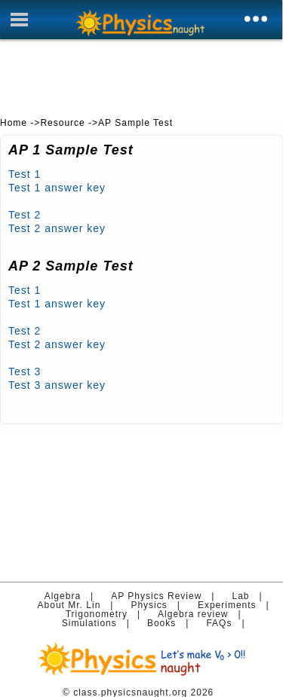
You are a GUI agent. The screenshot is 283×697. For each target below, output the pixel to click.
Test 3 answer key (57, 385)
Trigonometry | (106, 614)
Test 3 (24, 371)
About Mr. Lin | (79, 605)
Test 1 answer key (57, 188)
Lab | (250, 596)
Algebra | (72, 596)
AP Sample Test (135, 123)
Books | (171, 623)
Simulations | (99, 623)
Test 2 (24, 215)
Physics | (158, 605)
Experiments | (236, 605)
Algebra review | (203, 614)
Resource (62, 123)
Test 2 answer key (57, 228)
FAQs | (228, 623)
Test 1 (24, 174)
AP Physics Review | (166, 596)
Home (13, 123)
